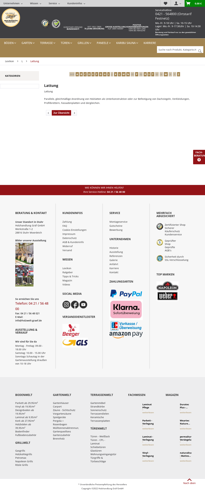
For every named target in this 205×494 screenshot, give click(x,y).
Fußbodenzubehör (25, 435)
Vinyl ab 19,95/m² (25, 406)
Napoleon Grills (24, 461)
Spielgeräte (59, 417)
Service (54, 3)
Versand (67, 250)
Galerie (113, 260)
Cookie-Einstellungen (74, 229)
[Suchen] (200, 51)
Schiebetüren (98, 447)
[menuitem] (44, 3)
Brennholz (59, 438)
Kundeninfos (76, 3)
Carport (57, 406)
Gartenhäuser (61, 403)
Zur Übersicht (61, 112)
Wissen (35, 3)
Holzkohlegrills (23, 454)
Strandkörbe (97, 406)
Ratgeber (67, 272)
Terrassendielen (99, 413)
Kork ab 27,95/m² (25, 420)
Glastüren (96, 450)
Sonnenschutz (98, 410)
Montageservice (118, 221)
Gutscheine (115, 225)
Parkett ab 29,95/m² (26, 403)
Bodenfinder (22, 431)
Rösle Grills (21, 465)
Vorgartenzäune (62, 413)
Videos (66, 284)
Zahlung (67, 221)
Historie (113, 247)
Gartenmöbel (97, 403)
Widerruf (67, 246)
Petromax (20, 457)
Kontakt (113, 272)
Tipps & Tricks (70, 276)
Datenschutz (69, 238)
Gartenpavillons (62, 431)
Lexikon (66, 268)
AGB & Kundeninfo (73, 242)
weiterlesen (148, 411)
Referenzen (116, 256)
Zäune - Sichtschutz (64, 410)
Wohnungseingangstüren (104, 454)
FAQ (64, 225)
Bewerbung (116, 229)
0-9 (72, 74)
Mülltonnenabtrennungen (68, 428)
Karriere (114, 268)
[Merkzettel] (165, 3)
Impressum (68, 234)
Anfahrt (113, 264)
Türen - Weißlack (100, 436)
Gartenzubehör (61, 435)
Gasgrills (20, 450)
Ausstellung (116, 252)
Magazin (67, 280)
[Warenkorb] (194, 3)
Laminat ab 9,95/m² (26, 417)
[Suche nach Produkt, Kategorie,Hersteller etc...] (180, 49)
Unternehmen (13, 3)
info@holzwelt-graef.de (28, 320)
